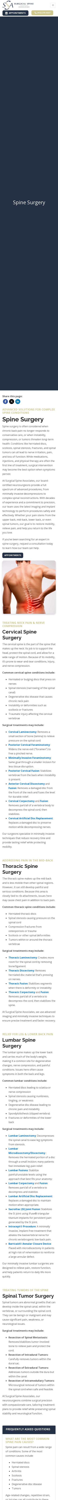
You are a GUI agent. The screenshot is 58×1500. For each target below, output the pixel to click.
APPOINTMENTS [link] (15, 12)
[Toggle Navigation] (53, 5)
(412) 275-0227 (42, 12)
